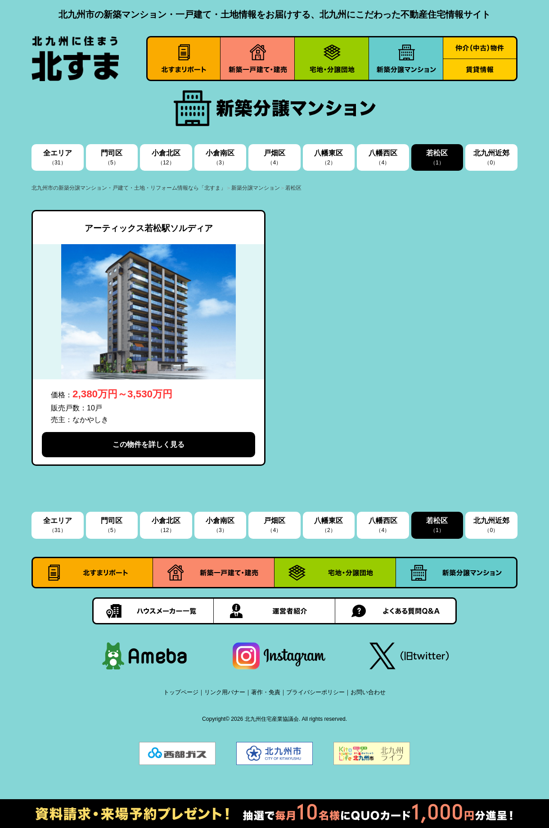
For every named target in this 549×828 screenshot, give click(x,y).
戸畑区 (274, 157)
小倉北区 (166, 157)
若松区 (437, 157)
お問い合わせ (368, 692)
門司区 (111, 157)
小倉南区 (220, 157)
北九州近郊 (491, 157)
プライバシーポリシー (315, 692)
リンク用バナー (224, 692)
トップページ (180, 692)
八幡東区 (328, 157)
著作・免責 (265, 692)
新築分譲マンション (255, 188)
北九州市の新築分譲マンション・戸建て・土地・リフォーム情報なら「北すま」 (129, 188)
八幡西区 (383, 157)
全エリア (57, 157)
